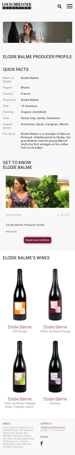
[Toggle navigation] (70, 6)
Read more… (12, 231)
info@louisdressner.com (52, 427)
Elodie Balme (20, 326)
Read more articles (38, 240)
